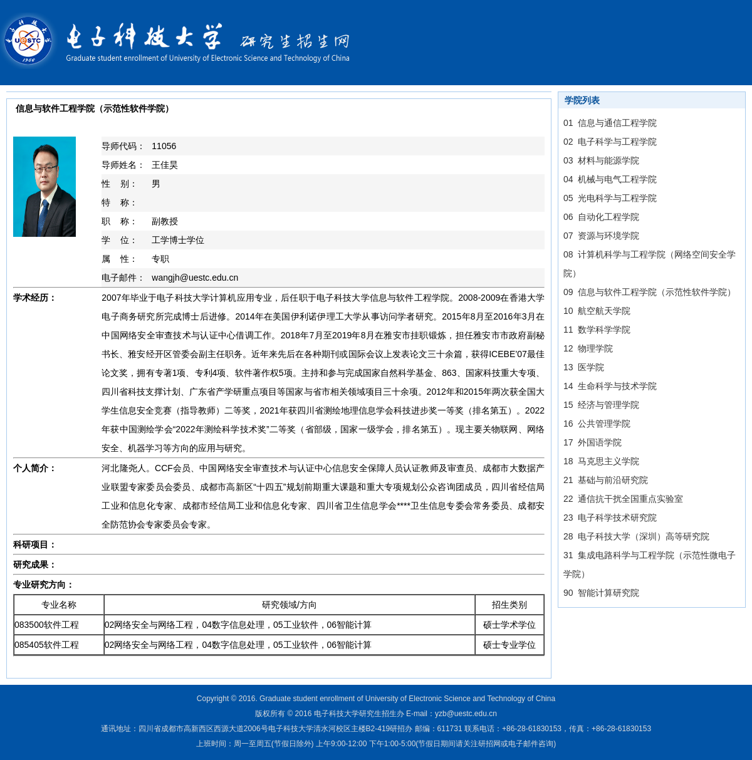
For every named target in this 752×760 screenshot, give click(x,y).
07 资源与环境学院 (601, 236)
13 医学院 (583, 367)
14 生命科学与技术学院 (610, 386)
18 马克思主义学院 (601, 461)
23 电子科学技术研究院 (610, 518)
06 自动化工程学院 (601, 217)
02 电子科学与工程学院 (610, 142)
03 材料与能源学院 (601, 160)
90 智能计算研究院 (601, 593)
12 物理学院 (588, 348)
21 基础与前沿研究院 (605, 480)
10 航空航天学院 (596, 311)
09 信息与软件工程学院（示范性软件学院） (649, 292)
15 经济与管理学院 (601, 405)
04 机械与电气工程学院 (610, 179)
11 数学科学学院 (596, 330)
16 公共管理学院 (596, 424)
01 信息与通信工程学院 (610, 123)
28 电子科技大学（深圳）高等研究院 (636, 536)
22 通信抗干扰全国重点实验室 (623, 499)
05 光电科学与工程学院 (610, 198)
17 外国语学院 (592, 442)
